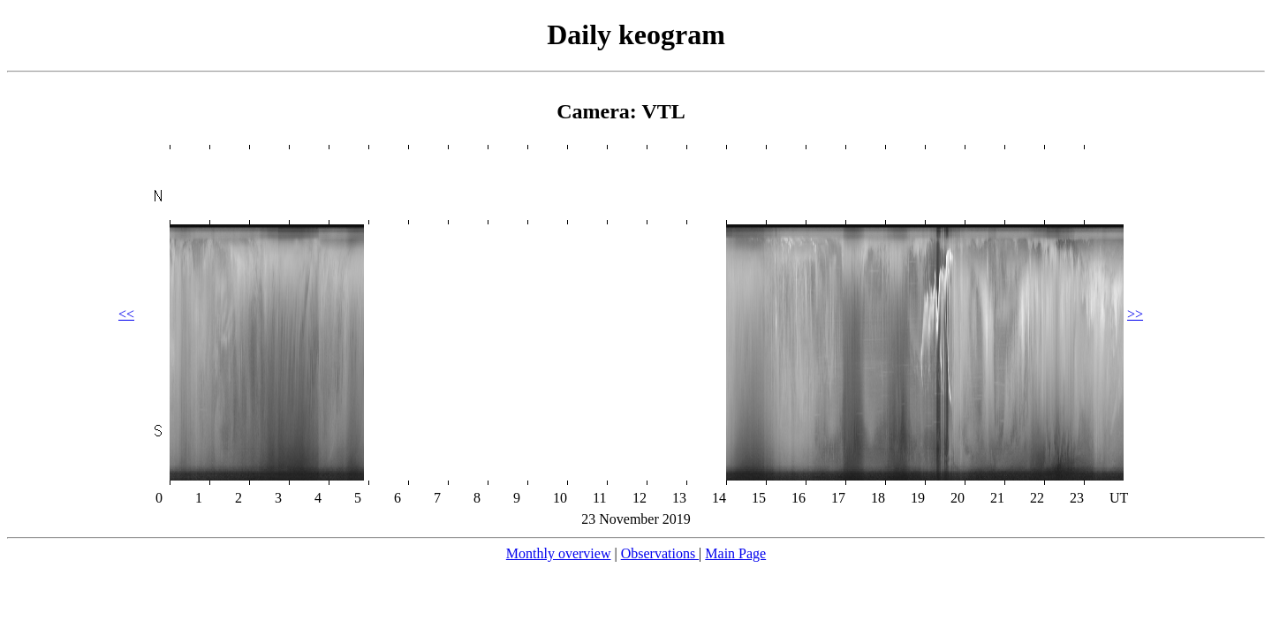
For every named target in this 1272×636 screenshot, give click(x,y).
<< (126, 314)
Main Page (735, 553)
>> (1135, 314)
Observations (660, 553)
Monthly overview (558, 553)
